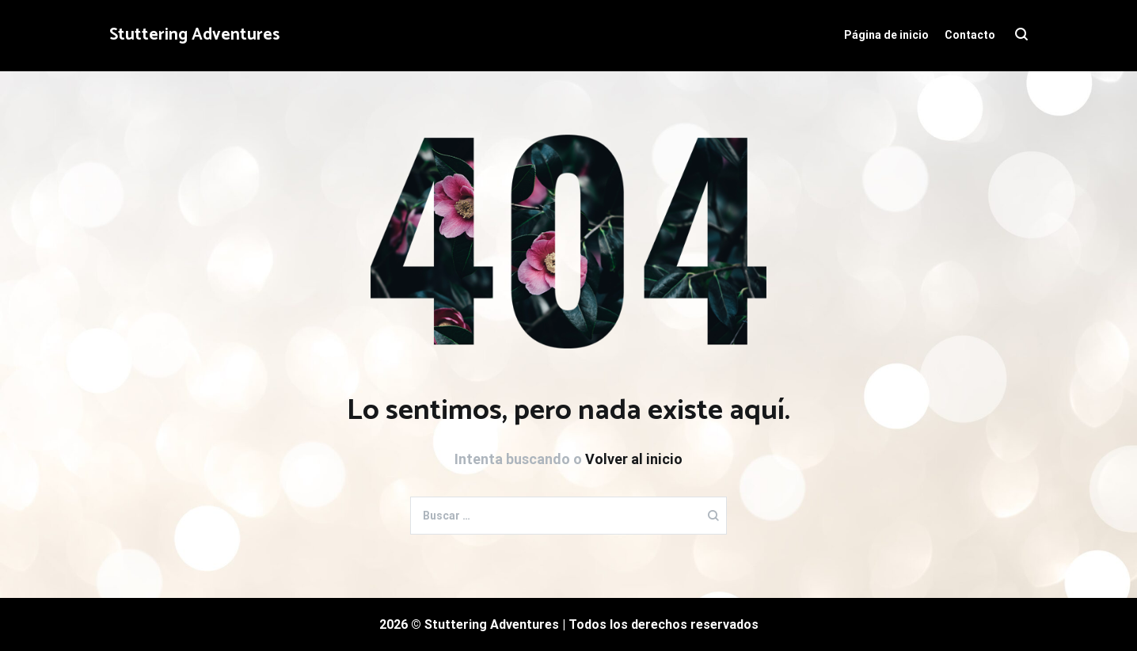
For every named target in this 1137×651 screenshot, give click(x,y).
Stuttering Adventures (194, 34)
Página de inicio (886, 35)
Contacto (970, 35)
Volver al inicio (634, 459)
